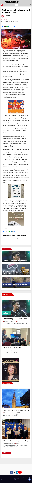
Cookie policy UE (16, 478)
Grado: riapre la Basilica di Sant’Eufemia (16, 410)
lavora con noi (13, 477)
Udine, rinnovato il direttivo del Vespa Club (23, 237)
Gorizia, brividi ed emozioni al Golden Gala (15, 11)
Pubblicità (18, 477)
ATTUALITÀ (18, 412)
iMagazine (3, 477)
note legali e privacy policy (25, 477)
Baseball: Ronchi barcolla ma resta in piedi (15, 285)
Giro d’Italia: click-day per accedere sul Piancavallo (15, 272)
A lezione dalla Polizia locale (12, 347)
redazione (8, 15)
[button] (30, 4)
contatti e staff (8, 477)
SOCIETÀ (17, 443)
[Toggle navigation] (16, 5)
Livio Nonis (6, 321)
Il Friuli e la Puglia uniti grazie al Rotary (15, 441)
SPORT (18, 321)
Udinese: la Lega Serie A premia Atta (15, 260)
